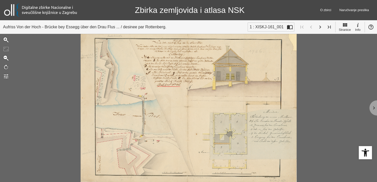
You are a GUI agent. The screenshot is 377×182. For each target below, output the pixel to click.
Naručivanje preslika (354, 10)
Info (358, 27)
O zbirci (325, 10)
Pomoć (371, 27)
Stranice (345, 27)
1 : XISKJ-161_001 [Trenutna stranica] (267, 27)
